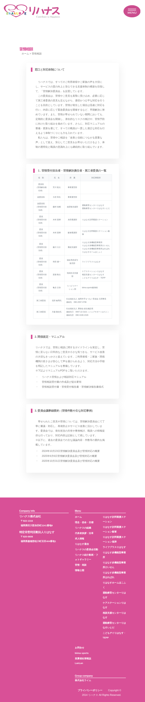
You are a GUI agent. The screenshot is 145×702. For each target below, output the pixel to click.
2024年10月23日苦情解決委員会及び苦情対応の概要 (71, 451)
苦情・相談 (80, 565)
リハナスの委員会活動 (86, 549)
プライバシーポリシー (90, 690)
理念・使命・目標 (84, 522)
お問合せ (79, 647)
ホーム (25, 53)
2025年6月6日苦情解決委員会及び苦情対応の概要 (69, 456)
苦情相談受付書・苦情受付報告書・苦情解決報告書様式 (73, 386)
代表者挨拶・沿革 (84, 533)
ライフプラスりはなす (114, 547)
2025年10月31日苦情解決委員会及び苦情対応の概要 (71, 461)
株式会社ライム (83, 680)
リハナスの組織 (83, 527)
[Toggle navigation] (131, 11)
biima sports (82, 653)
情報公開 (79, 570)
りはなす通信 (82, 544)
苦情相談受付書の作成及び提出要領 (61, 382)
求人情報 (79, 538)
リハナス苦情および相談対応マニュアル (64, 377)
